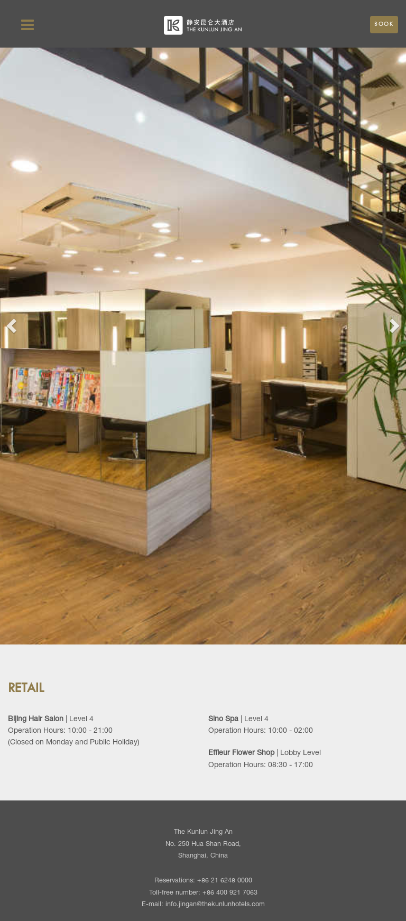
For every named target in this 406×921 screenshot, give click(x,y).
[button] (10, 322)
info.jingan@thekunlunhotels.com (215, 904)
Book (384, 24)
